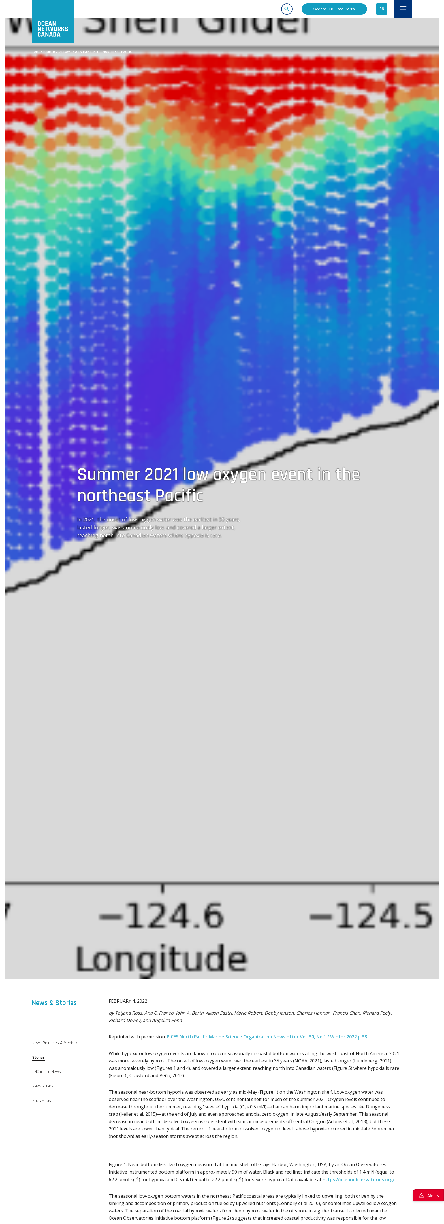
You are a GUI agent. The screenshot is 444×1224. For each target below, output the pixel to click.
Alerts (428, 1195)
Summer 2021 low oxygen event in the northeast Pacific (87, 52)
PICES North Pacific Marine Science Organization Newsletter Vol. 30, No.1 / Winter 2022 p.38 (267, 1037)
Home (36, 52)
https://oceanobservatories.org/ (358, 1179)
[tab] (64, 1043)
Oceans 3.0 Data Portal (334, 9)
